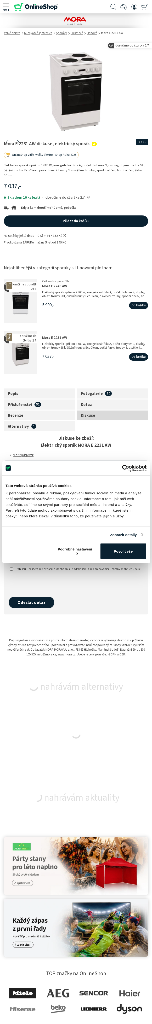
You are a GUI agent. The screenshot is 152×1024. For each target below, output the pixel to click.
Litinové (92, 33)
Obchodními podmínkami (71, 569)
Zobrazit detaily (123, 534)
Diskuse (88, 415)
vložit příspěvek (23, 455)
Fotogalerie (92, 394)
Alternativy (18, 426)
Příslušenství (20, 405)
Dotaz (86, 405)
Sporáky (61, 33)
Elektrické (77, 33)
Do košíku (139, 305)
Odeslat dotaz (31, 602)
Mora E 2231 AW (54, 337)
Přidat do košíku (76, 221)
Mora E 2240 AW (54, 286)
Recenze (15, 415)
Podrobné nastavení (75, 551)
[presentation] (45, 584)
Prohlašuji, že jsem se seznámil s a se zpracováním (75, 569)
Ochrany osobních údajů (124, 569)
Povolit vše (123, 551)
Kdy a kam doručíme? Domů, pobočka (49, 207)
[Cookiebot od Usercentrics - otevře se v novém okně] (125, 468)
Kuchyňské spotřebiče (38, 33)
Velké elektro (12, 33)
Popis (13, 394)
